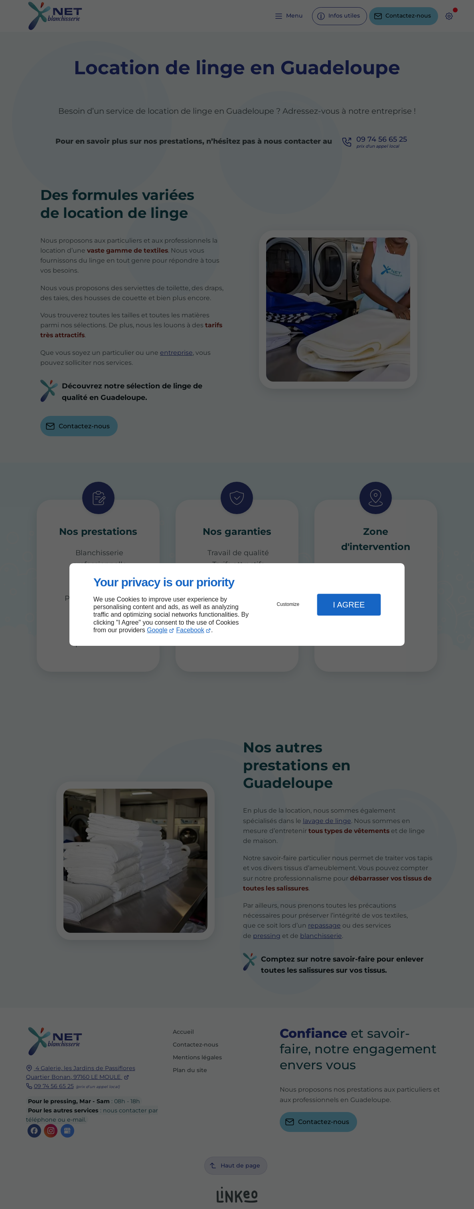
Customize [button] (288, 604)
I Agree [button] (349, 604)
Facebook (190, 630)
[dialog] (237, 604)
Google (157, 630)
